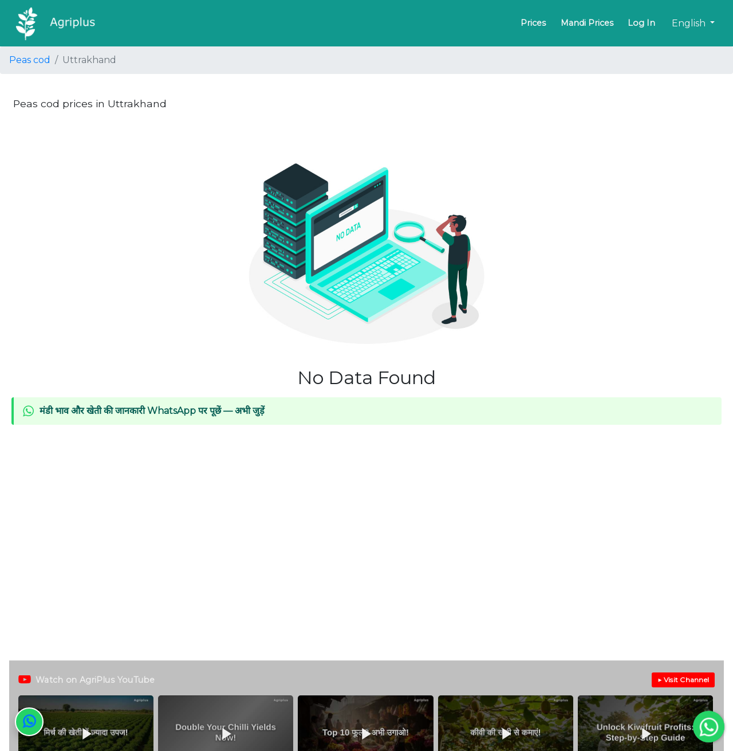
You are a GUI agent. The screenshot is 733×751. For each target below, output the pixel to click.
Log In (641, 23)
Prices (533, 23)
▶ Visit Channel (683, 679)
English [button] (690, 23)
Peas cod (29, 59)
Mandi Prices (587, 23)
